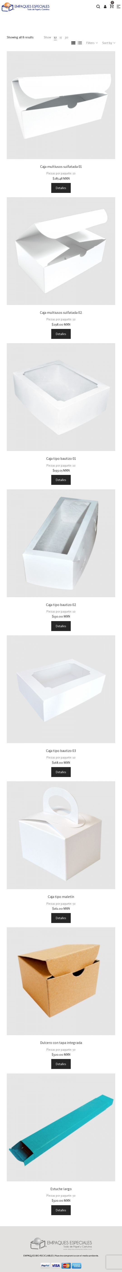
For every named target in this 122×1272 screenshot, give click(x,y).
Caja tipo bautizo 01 (61, 458)
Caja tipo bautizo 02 (61, 604)
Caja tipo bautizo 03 (61, 750)
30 (66, 37)
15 (61, 37)
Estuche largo (61, 1188)
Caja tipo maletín (61, 896)
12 (55, 37)
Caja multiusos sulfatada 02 (61, 312)
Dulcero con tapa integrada (61, 1042)
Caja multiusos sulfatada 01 (61, 166)
